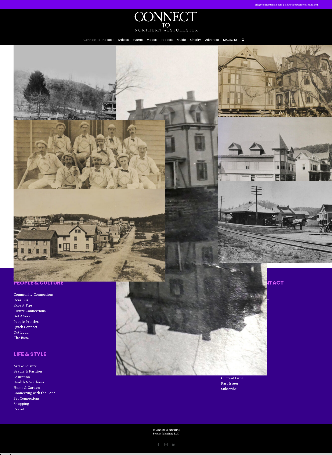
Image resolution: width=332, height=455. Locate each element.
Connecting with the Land (35, 393)
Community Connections (33, 294)
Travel (19, 409)
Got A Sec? (22, 316)
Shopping (21, 403)
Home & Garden (27, 387)
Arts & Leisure (25, 366)
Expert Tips (23, 305)
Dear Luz (21, 300)
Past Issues (229, 383)
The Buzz (21, 337)
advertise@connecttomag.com (301, 4)
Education (22, 377)
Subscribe (229, 389)
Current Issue (232, 378)
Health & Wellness (29, 382)
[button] (243, 39)
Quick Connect (25, 327)
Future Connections (30, 311)
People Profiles (26, 321)
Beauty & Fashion (28, 371)
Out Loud (21, 332)
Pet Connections (27, 398)
